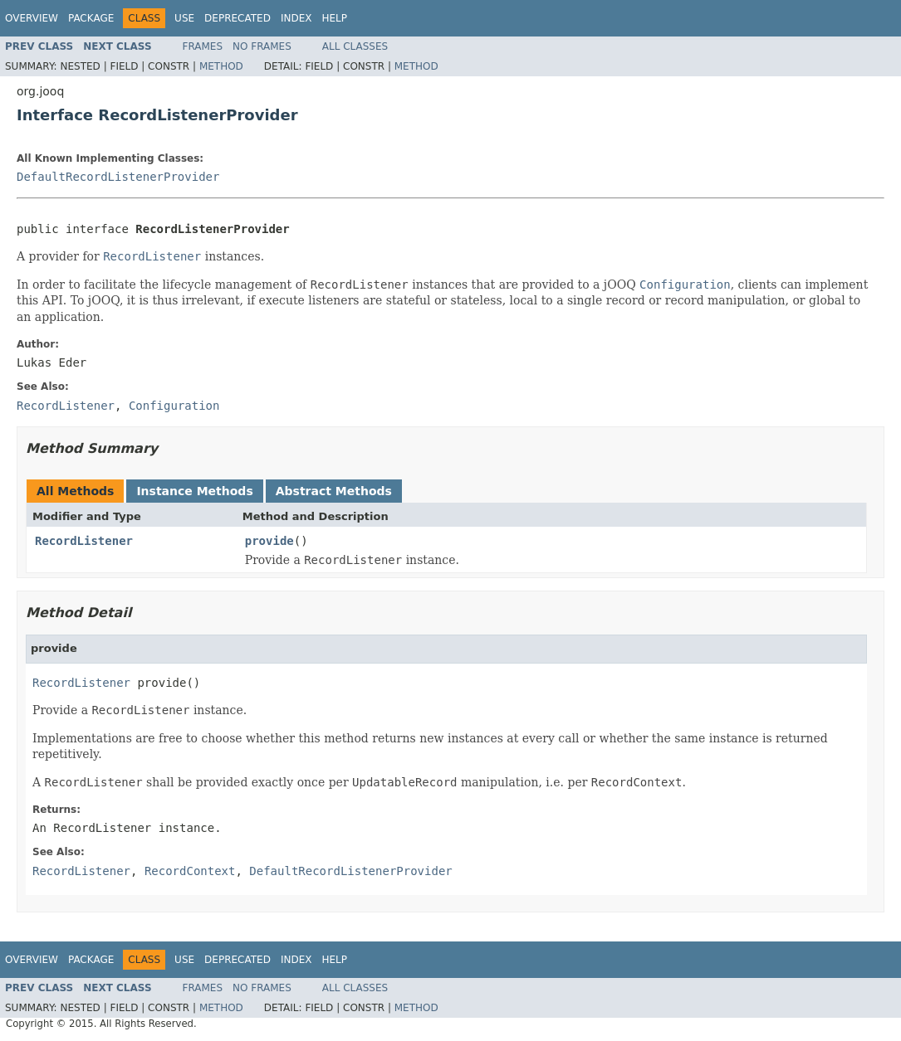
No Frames (262, 46)
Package (91, 18)
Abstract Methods (334, 491)
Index (296, 18)
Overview (31, 18)
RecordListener (84, 540)
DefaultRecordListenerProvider (118, 176)
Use (184, 18)
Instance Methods (194, 491)
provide (269, 540)
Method (221, 66)
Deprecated (237, 18)
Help (334, 18)
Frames (203, 46)
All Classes (355, 46)
